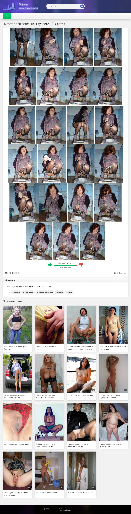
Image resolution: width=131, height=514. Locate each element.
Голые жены (28, 292)
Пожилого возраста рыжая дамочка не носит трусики (80, 347)
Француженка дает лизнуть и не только (17, 493)
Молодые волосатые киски (81, 395)
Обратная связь (65, 510)
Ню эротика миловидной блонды (15, 347)
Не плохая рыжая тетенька (80, 492)
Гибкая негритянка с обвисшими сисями (45, 445)
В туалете (16, 292)
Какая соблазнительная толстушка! (111, 445)
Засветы (59, 292)
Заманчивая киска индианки (17, 444)
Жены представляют (22, 6)
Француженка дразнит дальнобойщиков (14, 396)
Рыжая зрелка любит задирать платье (78, 445)
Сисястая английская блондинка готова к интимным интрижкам (46, 396)
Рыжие (69, 292)
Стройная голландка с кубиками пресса (110, 396)
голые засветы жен (45, 292)
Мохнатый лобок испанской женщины (113, 347)
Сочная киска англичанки (47, 346)
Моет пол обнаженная (46, 492)
